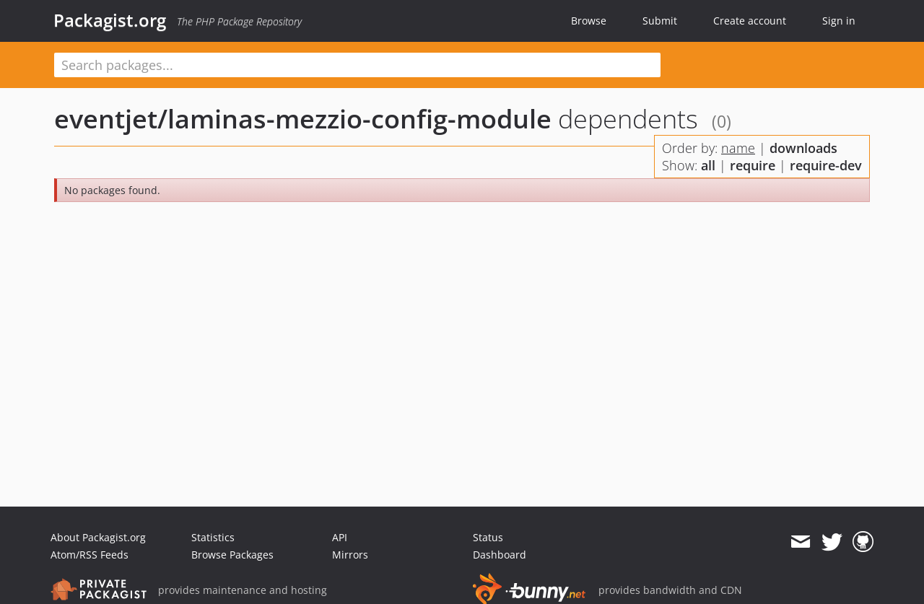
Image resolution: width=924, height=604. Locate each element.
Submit (659, 20)
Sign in (838, 20)
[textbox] (357, 65)
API (339, 537)
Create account (749, 20)
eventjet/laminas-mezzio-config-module (303, 118)
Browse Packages (232, 554)
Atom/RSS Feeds (89, 554)
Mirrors (350, 554)
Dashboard (499, 554)
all (708, 165)
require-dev (826, 165)
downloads (803, 148)
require (752, 165)
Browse (588, 20)
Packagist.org (109, 20)
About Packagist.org (98, 537)
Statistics (213, 537)
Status (488, 537)
